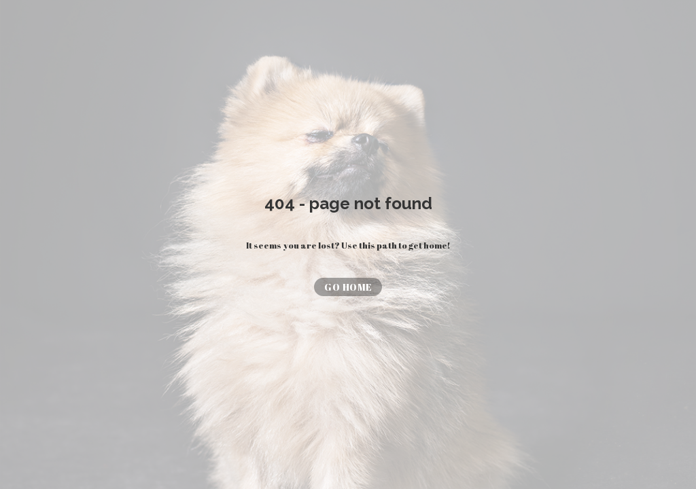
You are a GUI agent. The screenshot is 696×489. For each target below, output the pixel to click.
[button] (348, 287)
